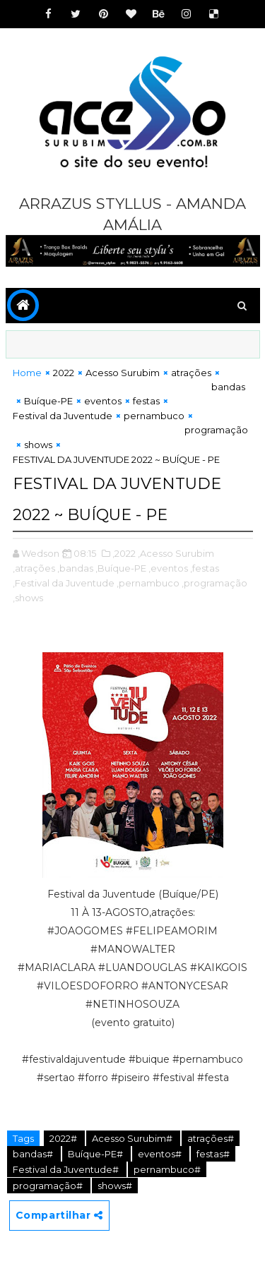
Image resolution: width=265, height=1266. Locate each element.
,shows (28, 597)
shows (38, 444)
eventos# (161, 1153)
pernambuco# (167, 1169)
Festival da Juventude (62, 415)
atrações (191, 372)
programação (216, 429)
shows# (115, 1185)
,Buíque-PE (120, 568)
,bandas (75, 568)
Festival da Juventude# (67, 1169)
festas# (213, 1153)
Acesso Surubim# (133, 1138)
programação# (49, 1185)
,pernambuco (148, 583)
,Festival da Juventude (63, 583)
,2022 (124, 553)
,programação (214, 583)
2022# (64, 1138)
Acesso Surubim (123, 372)
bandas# (34, 1153)
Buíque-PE (48, 400)
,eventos (168, 568)
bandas (228, 386)
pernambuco (154, 415)
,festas (204, 568)
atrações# (210, 1138)
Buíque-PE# (96, 1153)
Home (27, 372)
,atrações (34, 568)
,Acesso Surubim (176, 553)
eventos (103, 400)
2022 (63, 372)
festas (146, 400)
